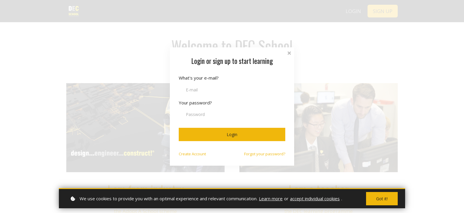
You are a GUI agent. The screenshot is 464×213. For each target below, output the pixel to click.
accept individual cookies (315, 198)
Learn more (271, 198)
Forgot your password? (264, 153)
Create (192, 153)
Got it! (382, 198)
